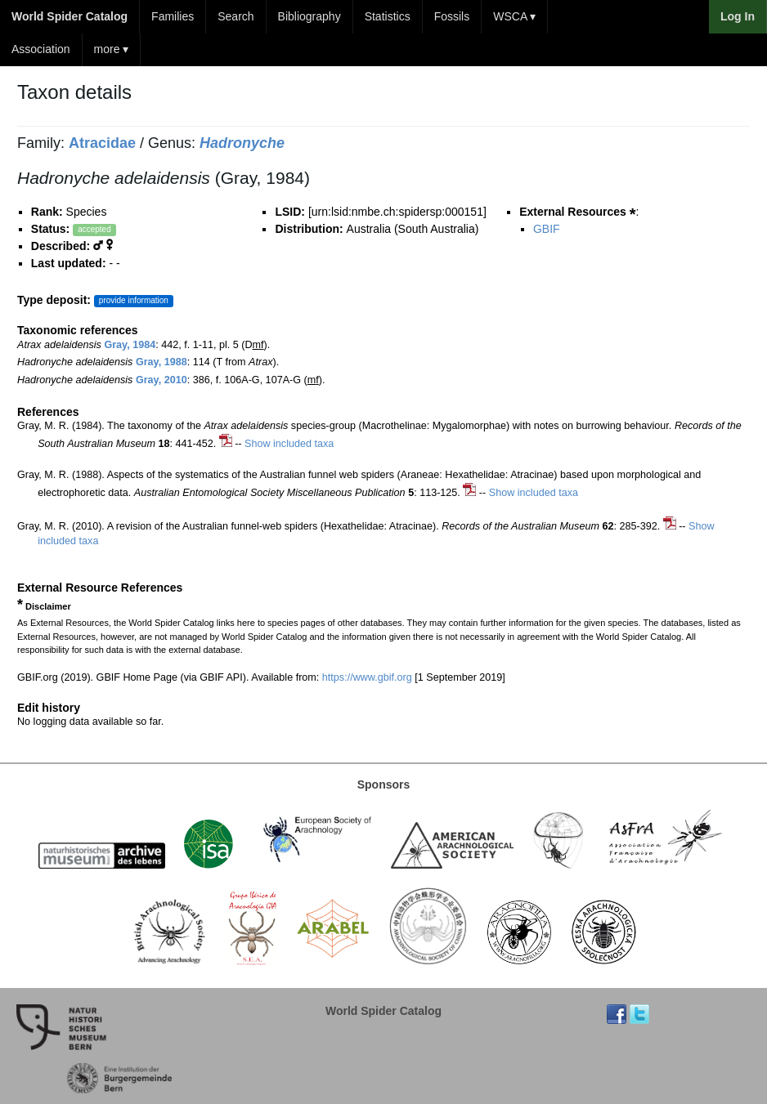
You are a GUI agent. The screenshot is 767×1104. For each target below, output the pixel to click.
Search (235, 16)
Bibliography (309, 16)
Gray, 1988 (161, 362)
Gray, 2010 (161, 380)
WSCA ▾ (514, 16)
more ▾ (111, 49)
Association (40, 49)
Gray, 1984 (129, 345)
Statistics (387, 16)
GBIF (546, 228)
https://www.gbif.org (367, 677)
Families (172, 16)
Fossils (452, 16)
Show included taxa (289, 443)
